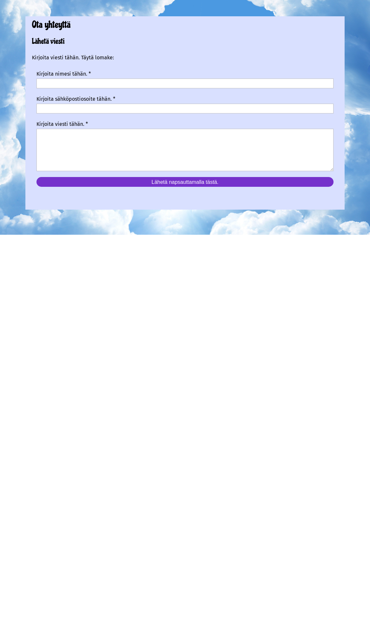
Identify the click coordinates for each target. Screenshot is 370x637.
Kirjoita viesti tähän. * (62, 124)
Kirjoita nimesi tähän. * (63, 74)
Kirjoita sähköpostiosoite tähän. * (75, 99)
